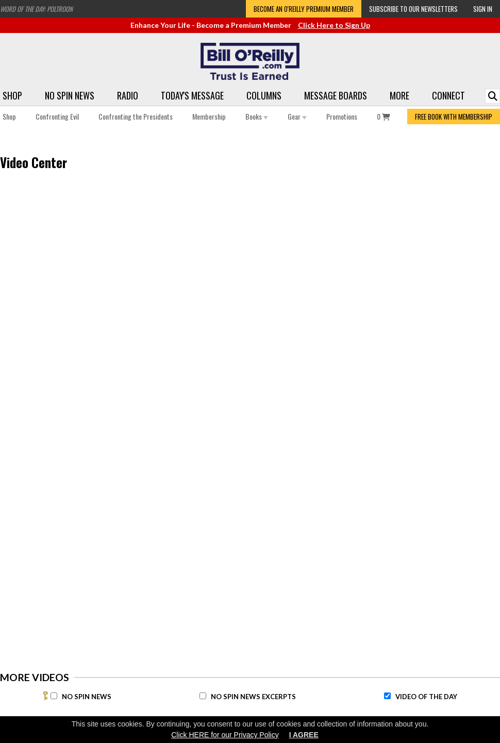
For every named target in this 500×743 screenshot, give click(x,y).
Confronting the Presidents (135, 116)
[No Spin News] (54, 695)
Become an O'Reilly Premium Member (304, 9)
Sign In (482, 9)
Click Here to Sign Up (334, 25)
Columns (263, 95)
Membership (209, 116)
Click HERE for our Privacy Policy (225, 735)
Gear (297, 116)
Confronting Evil (57, 116)
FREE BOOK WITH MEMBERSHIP (453, 116)
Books (256, 116)
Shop (12, 95)
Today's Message (192, 95)
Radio (127, 95)
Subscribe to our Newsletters (413, 9)
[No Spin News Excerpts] (202, 695)
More (399, 95)
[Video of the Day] (387, 695)
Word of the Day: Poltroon (36, 9)
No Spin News (69, 95)
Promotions (341, 116)
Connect (448, 95)
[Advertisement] (379, 351)
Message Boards (335, 95)
